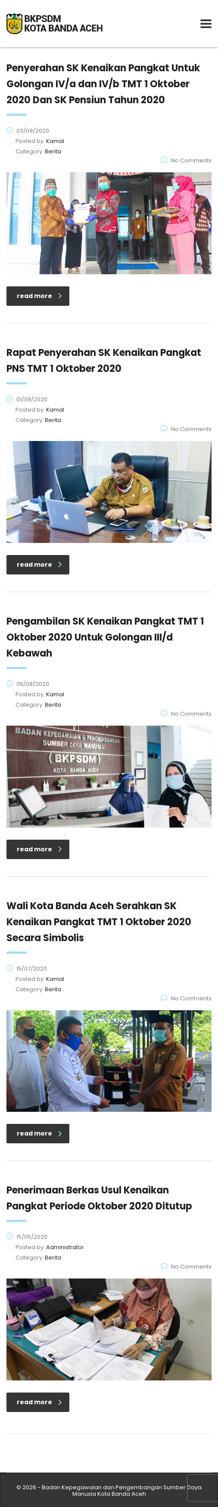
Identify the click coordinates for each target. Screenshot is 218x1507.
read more (39, 296)
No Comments (186, 160)
